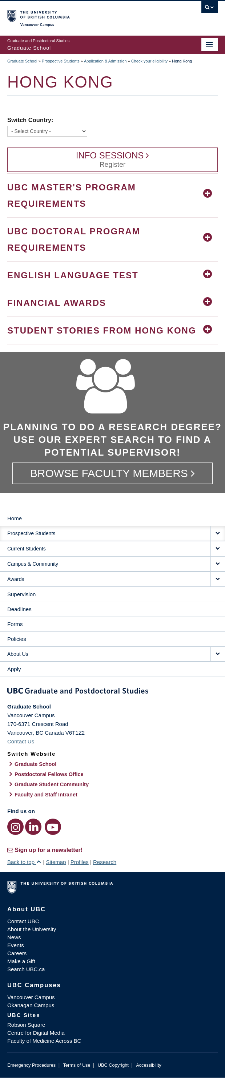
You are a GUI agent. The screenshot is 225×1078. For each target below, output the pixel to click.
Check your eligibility (149, 61)
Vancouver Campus (31, 997)
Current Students (26, 549)
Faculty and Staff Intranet (46, 795)
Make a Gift (21, 961)
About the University (31, 929)
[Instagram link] (15, 827)
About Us (17, 654)
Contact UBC (23, 921)
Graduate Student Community (52, 784)
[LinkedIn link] (33, 827)
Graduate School (22, 61)
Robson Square (26, 1025)
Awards (15, 579)
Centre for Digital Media (36, 1033)
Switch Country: (30, 120)
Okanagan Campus (30, 1005)
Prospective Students (61, 61)
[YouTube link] (53, 827)
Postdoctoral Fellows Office (49, 774)
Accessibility (148, 1065)
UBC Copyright (113, 1065)
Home (14, 518)
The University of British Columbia (80, 15)
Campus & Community (32, 564)
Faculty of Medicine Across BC (44, 1041)
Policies (16, 639)
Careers (17, 953)
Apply (14, 669)
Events (15, 945)
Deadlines (19, 609)
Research (104, 862)
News (14, 937)
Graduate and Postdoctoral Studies (112, 692)
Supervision (21, 594)
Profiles (80, 862)
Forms (15, 624)
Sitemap (56, 862)
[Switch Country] (47, 131)
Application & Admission (105, 61)
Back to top (24, 862)
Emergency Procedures (31, 1065)
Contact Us (20, 741)
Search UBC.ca (26, 969)
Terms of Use (76, 1065)
